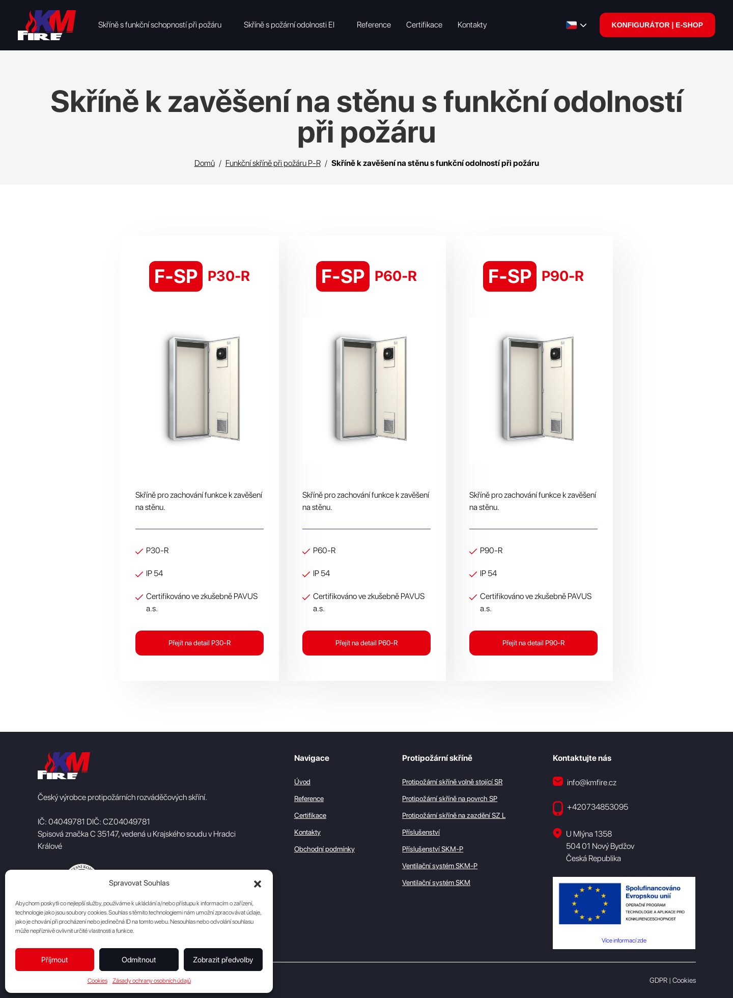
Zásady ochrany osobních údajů (151, 980)
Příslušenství (421, 832)
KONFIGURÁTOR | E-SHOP (657, 25)
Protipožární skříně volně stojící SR (452, 781)
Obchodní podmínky (324, 848)
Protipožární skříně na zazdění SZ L (453, 815)
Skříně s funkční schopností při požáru (159, 25)
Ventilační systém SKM (436, 882)
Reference (374, 25)
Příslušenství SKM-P (432, 848)
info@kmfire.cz (584, 781)
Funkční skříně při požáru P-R (273, 163)
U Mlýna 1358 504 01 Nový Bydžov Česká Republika (593, 845)
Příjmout (54, 959)
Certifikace (424, 25)
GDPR (658, 980)
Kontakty (472, 25)
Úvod (302, 781)
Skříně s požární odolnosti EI (289, 25)
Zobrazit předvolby (223, 959)
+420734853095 (590, 808)
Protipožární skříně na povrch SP (449, 798)
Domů (204, 163)
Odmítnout (139, 959)
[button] (257, 883)
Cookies (97, 980)
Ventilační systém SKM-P (439, 865)
